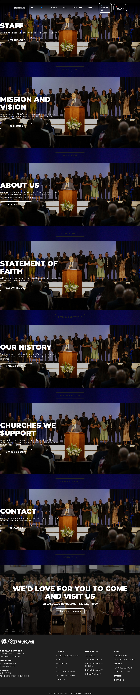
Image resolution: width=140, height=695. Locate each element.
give (65, 8)
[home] (17, 8)
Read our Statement (16, 288)
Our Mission (16, 126)
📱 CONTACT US (105, 7)
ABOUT (42, 8)
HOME (31, 8)
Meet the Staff (16, 40)
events (91, 8)
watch (54, 8)
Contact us (16, 528)
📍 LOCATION (120, 8)
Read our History (16, 366)
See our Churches (16, 452)
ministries (77, 8)
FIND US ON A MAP (70, 611)
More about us (16, 204)
